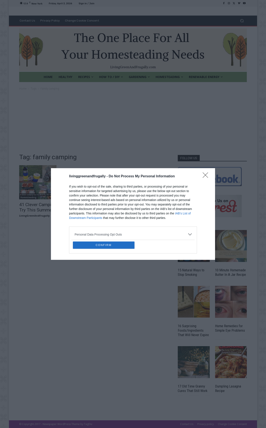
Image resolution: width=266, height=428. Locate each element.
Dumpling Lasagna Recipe (228, 388)
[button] (242, 21)
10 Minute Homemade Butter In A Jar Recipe (230, 272)
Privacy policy (205, 424)
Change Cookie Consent (232, 424)
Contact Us (186, 424)
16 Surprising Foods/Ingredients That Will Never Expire (193, 330)
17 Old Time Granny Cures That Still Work (192, 388)
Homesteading (28, 197)
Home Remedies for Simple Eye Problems (230, 328)
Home (23, 88)
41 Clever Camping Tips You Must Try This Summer (52, 207)
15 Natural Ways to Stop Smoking (191, 272)
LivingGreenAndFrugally (34, 215)
